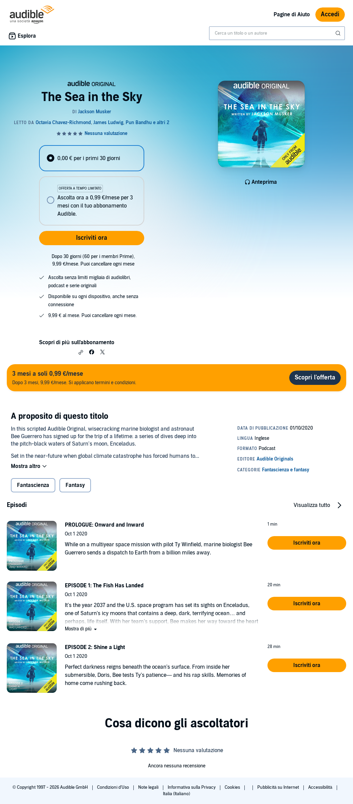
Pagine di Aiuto (292, 14)
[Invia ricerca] (339, 33)
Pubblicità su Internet (278, 787)
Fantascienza (33, 485)
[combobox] (277, 33)
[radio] (91, 158)
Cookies (233, 787)
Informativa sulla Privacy (192, 787)
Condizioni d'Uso (113, 787)
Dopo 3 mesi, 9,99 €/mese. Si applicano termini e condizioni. (74, 378)
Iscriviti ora (91, 237)
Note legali (149, 787)
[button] (80, 352)
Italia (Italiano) (176, 794)
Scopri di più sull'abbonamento (76, 342)
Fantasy (75, 485)
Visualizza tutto (312, 505)
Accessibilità (320, 787)
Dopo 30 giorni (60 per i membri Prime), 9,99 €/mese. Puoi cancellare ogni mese (93, 260)
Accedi (330, 14)
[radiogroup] (91, 185)
